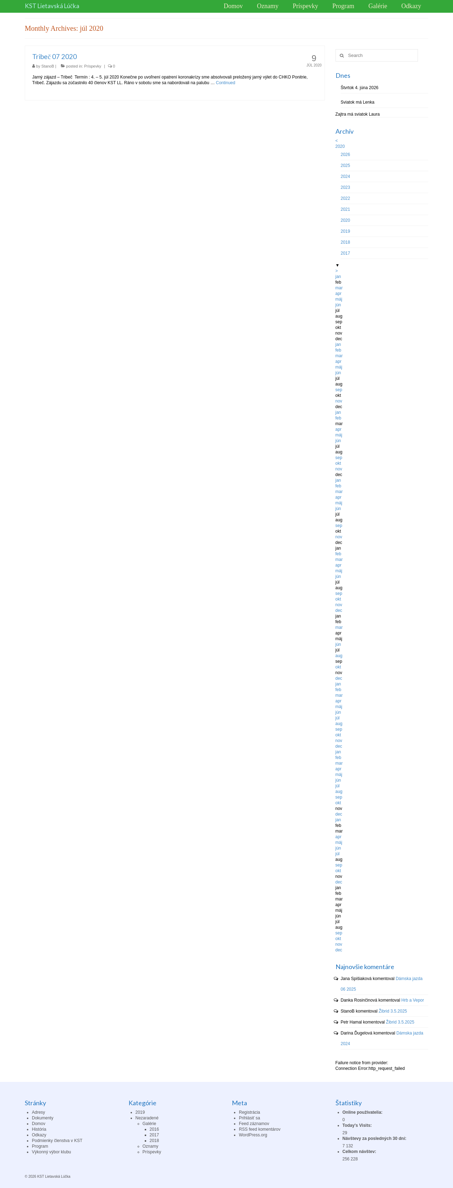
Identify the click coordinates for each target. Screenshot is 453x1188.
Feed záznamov (254, 1123)
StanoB (47, 66)
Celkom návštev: (360, 1151)
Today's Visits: (358, 1125)
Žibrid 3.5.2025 (393, 1011)
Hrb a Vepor (412, 1000)
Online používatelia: (363, 1112)
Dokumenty (42, 1117)
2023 (345, 187)
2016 (154, 1129)
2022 (345, 198)
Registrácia (249, 1112)
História (39, 1129)
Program (40, 1146)
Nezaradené (147, 1117)
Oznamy (151, 1146)
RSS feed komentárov (259, 1129)
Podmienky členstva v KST (57, 1140)
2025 (345, 165)
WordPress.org (253, 1134)
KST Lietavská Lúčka (52, 6)
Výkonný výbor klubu (51, 1151)
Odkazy (39, 1134)
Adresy (38, 1112)
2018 (345, 242)
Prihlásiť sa (249, 1117)
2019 (345, 231)
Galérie (149, 1123)
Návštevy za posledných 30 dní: (375, 1138)
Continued (225, 82)
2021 (345, 209)
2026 (345, 154)
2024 (345, 176)
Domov (38, 1123)
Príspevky (92, 66)
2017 (345, 253)
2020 (340, 146)
